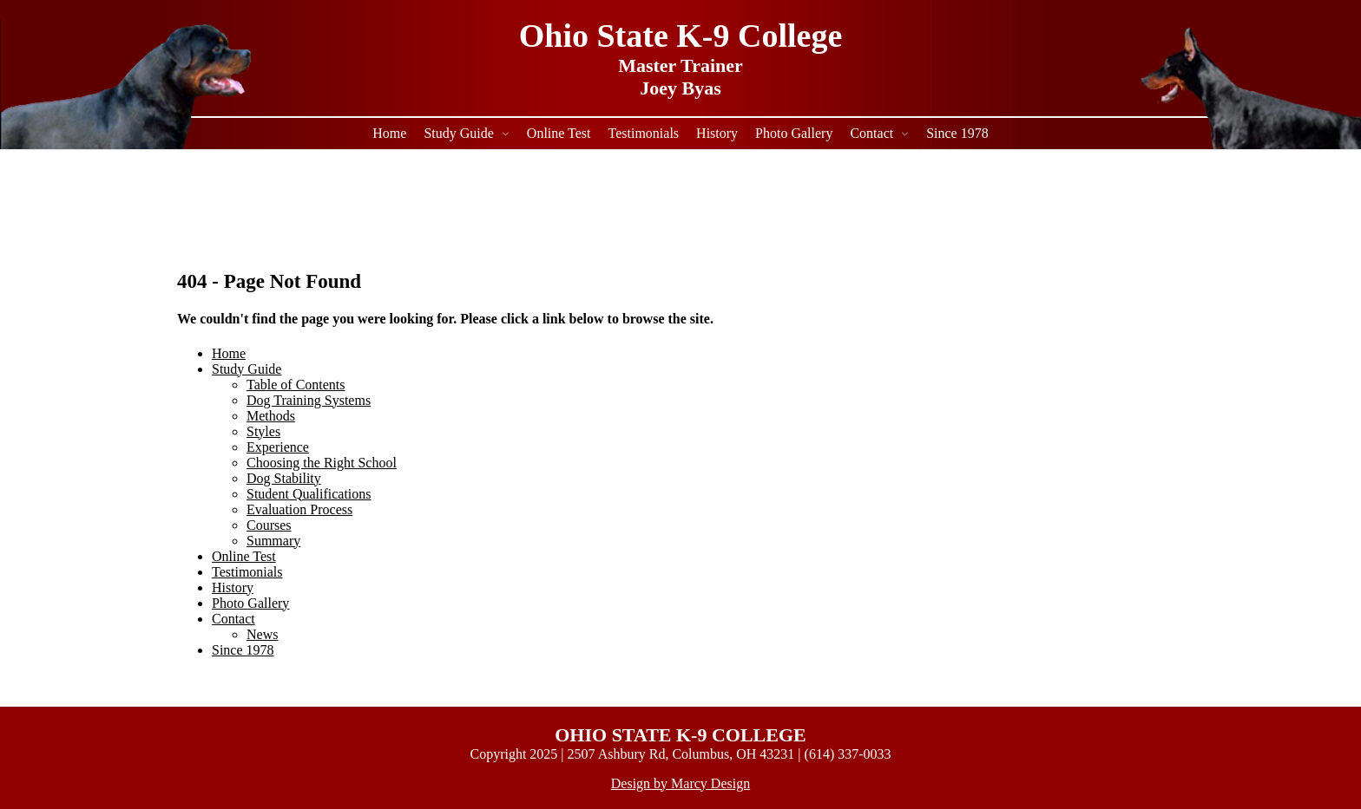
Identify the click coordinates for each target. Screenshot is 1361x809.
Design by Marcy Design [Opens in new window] (680, 783)
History (717, 133)
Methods (271, 415)
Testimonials (644, 133)
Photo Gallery (793, 133)
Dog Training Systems (309, 400)
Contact (871, 133)
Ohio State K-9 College (681, 35)
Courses (269, 525)
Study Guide (458, 133)
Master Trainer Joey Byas (680, 77)
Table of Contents (296, 384)
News (262, 634)
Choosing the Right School (322, 462)
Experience (278, 447)
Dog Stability (284, 478)
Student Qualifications (309, 493)
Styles (263, 431)
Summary (273, 540)
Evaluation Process (299, 509)
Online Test (559, 133)
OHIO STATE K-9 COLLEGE (680, 735)
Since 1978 (957, 133)
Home (389, 133)
